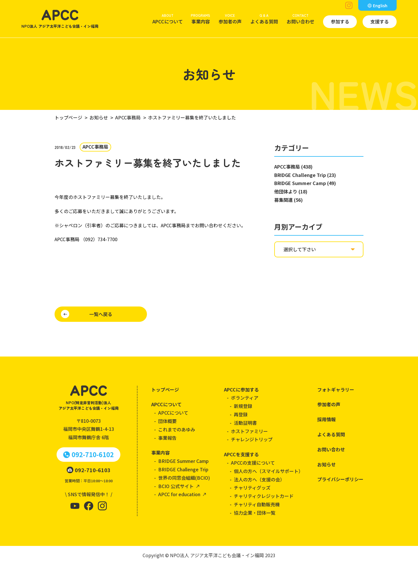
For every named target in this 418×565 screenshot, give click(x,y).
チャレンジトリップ (252, 439)
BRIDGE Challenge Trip (183, 469)
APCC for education (179, 494)
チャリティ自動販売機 (257, 504)
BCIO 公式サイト (176, 486)
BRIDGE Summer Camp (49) (305, 183)
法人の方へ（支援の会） (259, 479)
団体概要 (167, 421)
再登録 (241, 414)
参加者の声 (230, 18)
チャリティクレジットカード (264, 495)
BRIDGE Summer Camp (183, 460)
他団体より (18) (290, 191)
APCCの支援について (253, 462)
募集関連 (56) (288, 199)
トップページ (165, 389)
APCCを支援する (241, 454)
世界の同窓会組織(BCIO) (184, 477)
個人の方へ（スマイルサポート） (268, 471)
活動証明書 (245, 422)
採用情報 (326, 419)
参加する (340, 21)
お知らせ (326, 464)
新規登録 (243, 405)
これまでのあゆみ (176, 429)
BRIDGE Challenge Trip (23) (305, 174)
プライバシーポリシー (340, 479)
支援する (379, 21)
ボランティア (244, 397)
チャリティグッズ (252, 487)
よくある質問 (264, 18)
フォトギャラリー (335, 389)
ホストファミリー (249, 431)
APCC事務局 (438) (293, 166)
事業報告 (167, 437)
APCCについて (167, 18)
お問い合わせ (300, 18)
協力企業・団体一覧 (254, 512)
